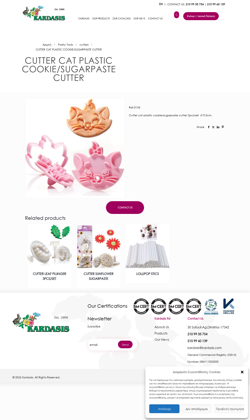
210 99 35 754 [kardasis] (197, 334)
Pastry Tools (65, 44)
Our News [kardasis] (161, 339)
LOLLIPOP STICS (147, 274)
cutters (83, 44)
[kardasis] (176, 14)
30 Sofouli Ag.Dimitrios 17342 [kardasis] (208, 327)
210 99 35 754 (195, 4)
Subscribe (94, 326)
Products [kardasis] (160, 333)
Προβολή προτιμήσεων (230, 409)
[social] (208, 127)
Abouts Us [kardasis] (161, 327)
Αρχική (47, 44)
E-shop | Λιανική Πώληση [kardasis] (201, 16)
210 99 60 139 (216, 4)
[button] (242, 372)
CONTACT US (125, 207)
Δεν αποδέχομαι (197, 409)
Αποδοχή (164, 409)
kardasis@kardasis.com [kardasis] (205, 348)
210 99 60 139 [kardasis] (197, 341)
